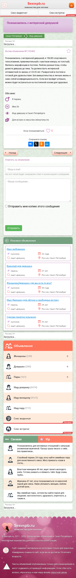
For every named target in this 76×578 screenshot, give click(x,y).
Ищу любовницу (16, 248)
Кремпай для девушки (19, 265)
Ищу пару (19, 408)
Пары (17, 376)
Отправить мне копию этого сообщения (34, 206)
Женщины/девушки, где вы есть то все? (29, 282)
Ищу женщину (22, 397)
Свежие (13, 439)
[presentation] (31, 218)
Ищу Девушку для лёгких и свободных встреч (33, 299)
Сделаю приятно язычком (21, 316)
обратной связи (59, 572)
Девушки (19, 366)
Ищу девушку (22, 387)
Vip (44, 439)
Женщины (20, 356)
